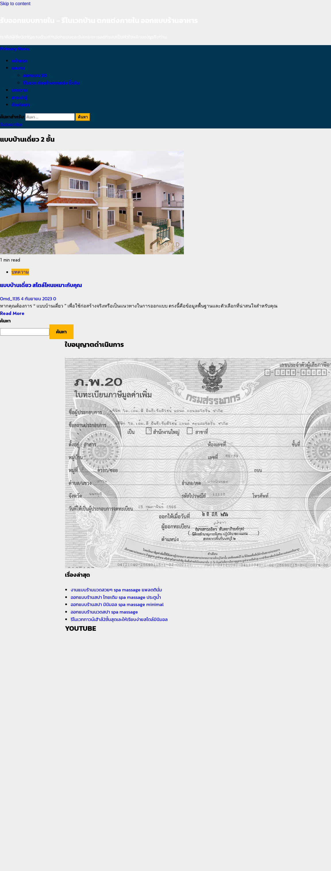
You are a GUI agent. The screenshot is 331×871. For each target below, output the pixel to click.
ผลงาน (18, 67)
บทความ (19, 89)
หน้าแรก (19, 60)
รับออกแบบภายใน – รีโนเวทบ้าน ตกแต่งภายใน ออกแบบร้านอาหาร (99, 20)
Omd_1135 (10, 298)
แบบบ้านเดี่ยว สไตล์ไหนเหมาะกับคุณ (41, 285)
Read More (12, 313)
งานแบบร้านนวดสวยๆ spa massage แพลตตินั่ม (116, 589)
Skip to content (15, 3)
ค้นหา (5, 320)
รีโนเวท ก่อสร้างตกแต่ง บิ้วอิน (51, 82)
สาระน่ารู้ (19, 97)
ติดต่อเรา (20, 104)
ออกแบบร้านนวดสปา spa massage (105, 611)
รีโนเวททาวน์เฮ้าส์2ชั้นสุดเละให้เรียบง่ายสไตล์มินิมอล (119, 619)
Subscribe (11, 124)
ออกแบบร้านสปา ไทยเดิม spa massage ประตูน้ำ (116, 597)
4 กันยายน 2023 (37, 298)
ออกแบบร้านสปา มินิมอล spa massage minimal (118, 604)
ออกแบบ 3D (35, 75)
